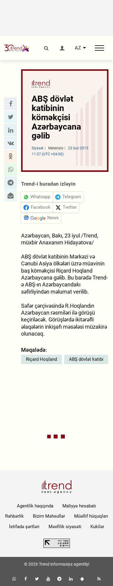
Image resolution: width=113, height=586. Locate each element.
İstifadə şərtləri (24, 526)
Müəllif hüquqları (91, 516)
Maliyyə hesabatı (79, 506)
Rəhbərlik (14, 516)
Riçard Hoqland (41, 359)
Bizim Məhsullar (49, 516)
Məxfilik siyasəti (65, 526)
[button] (10, 104)
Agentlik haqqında (35, 506)
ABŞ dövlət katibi (86, 359)
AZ (78, 48)
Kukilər (97, 526)
